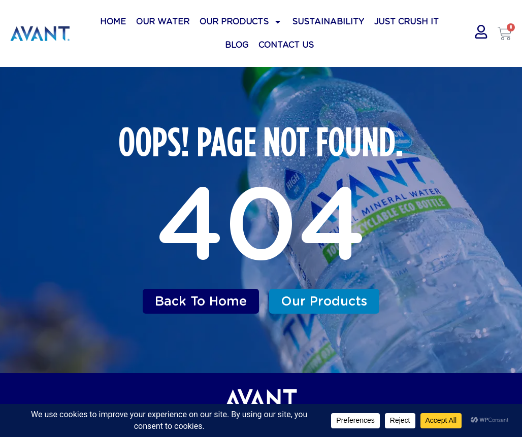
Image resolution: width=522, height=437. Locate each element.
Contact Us (286, 45)
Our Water (162, 21)
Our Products (241, 22)
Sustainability (328, 21)
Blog (236, 45)
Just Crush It (406, 21)
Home (113, 21)
